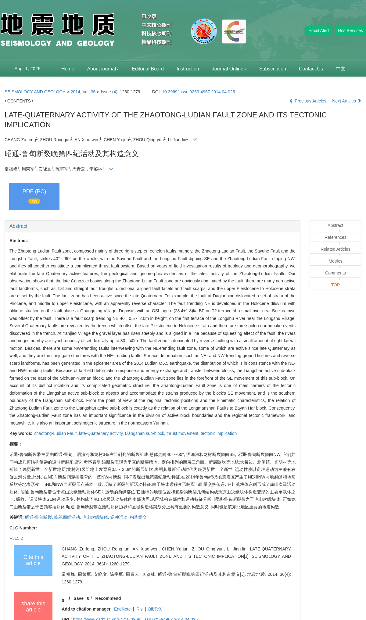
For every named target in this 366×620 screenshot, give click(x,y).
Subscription (272, 68)
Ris (139, 609)
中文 (341, 68)
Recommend (108, 598)
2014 (75, 91)
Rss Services (350, 30)
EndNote (122, 609)
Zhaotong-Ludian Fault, (56, 433)
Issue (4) (109, 91)
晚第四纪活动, (68, 517)
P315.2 (16, 538)
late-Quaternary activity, (102, 433)
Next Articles (346, 101)
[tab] (152, 226)
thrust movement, (184, 433)
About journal (103, 68)
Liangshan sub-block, (146, 433)
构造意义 (138, 517)
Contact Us (311, 68)
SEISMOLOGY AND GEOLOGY (35, 91)
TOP (335, 284)
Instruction (188, 68)
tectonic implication (219, 433)
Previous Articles (308, 101)
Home (67, 68)
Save (79, 598)
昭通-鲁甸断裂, (39, 517)
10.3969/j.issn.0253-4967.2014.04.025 (198, 91)
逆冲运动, (120, 517)
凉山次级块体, (96, 517)
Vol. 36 (89, 91)
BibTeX (155, 609)
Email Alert (318, 30)
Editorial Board (148, 68)
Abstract (18, 226)
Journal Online (229, 68)
